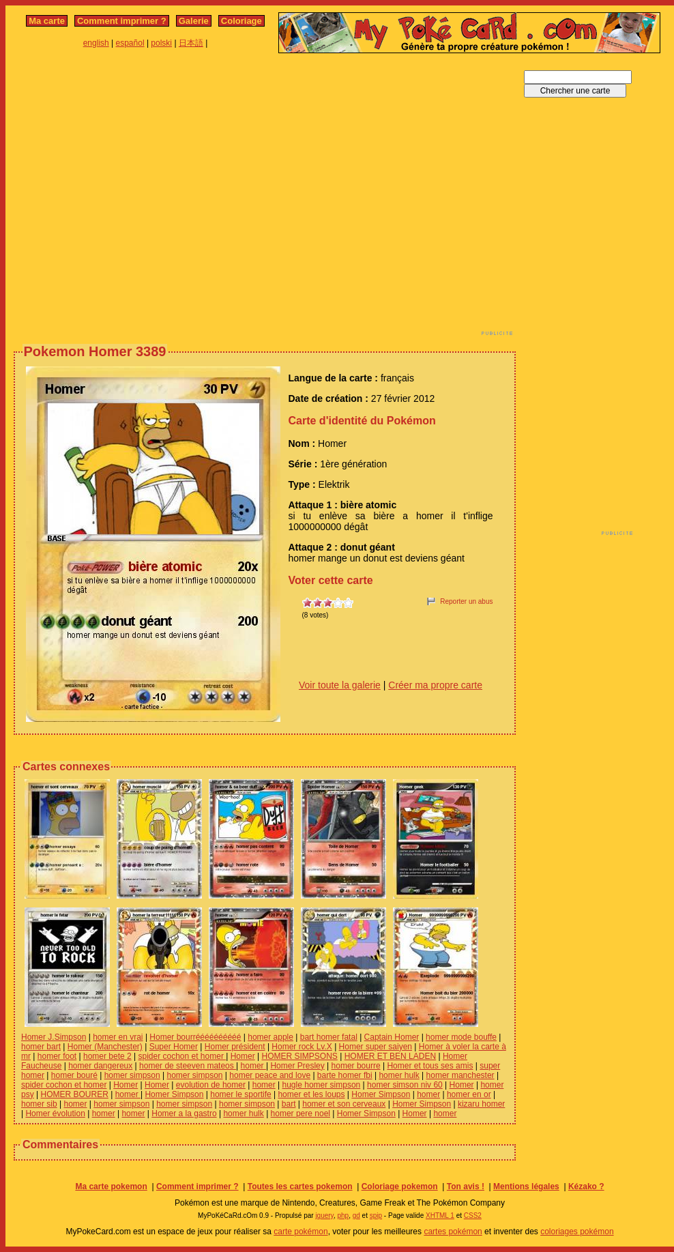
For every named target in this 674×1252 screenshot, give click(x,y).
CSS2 (473, 1215)
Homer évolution (55, 1113)
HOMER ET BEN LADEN (390, 1056)
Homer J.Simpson (53, 1037)
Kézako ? (586, 1186)
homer (253, 1066)
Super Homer (173, 1046)
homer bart (41, 1046)
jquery (324, 1215)
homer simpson (132, 1075)
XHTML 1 (440, 1215)
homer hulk (399, 1075)
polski (161, 43)
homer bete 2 (107, 1056)
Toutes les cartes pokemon (300, 1186)
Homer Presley (297, 1066)
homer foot (57, 1056)
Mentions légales (526, 1186)
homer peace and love (269, 1075)
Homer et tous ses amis (430, 1066)
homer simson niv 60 (405, 1085)
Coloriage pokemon (400, 1186)
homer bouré (74, 1075)
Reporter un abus (466, 601)
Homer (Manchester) (105, 1046)
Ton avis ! (465, 1186)
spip (376, 1215)
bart (289, 1104)
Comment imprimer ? (121, 21)
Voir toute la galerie (340, 685)
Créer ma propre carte (435, 685)
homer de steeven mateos (187, 1066)
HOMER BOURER (74, 1094)
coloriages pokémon (576, 1231)
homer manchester (460, 1075)
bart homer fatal (328, 1037)
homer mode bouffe (461, 1037)
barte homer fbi (344, 1075)
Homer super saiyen (375, 1046)
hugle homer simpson (321, 1085)
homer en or (469, 1094)
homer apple (270, 1037)
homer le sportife (240, 1094)
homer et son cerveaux (343, 1104)
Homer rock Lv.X (302, 1046)
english (96, 43)
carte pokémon (300, 1231)
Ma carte (47, 21)
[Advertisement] (128, 198)
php (343, 1215)
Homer (243, 1056)
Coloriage (241, 21)
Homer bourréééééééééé (195, 1037)
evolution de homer (211, 1085)
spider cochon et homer (182, 1056)
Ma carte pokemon (111, 1186)
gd (356, 1215)
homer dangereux (100, 1066)
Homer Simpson (174, 1094)
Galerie (194, 21)
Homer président (235, 1046)
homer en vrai (118, 1037)
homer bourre (356, 1066)
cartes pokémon (453, 1231)
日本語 (191, 43)
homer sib (39, 1104)
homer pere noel (300, 1113)
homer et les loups (311, 1094)
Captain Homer (392, 1037)
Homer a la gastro (183, 1113)
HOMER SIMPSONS (300, 1056)
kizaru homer (481, 1104)
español (130, 43)
